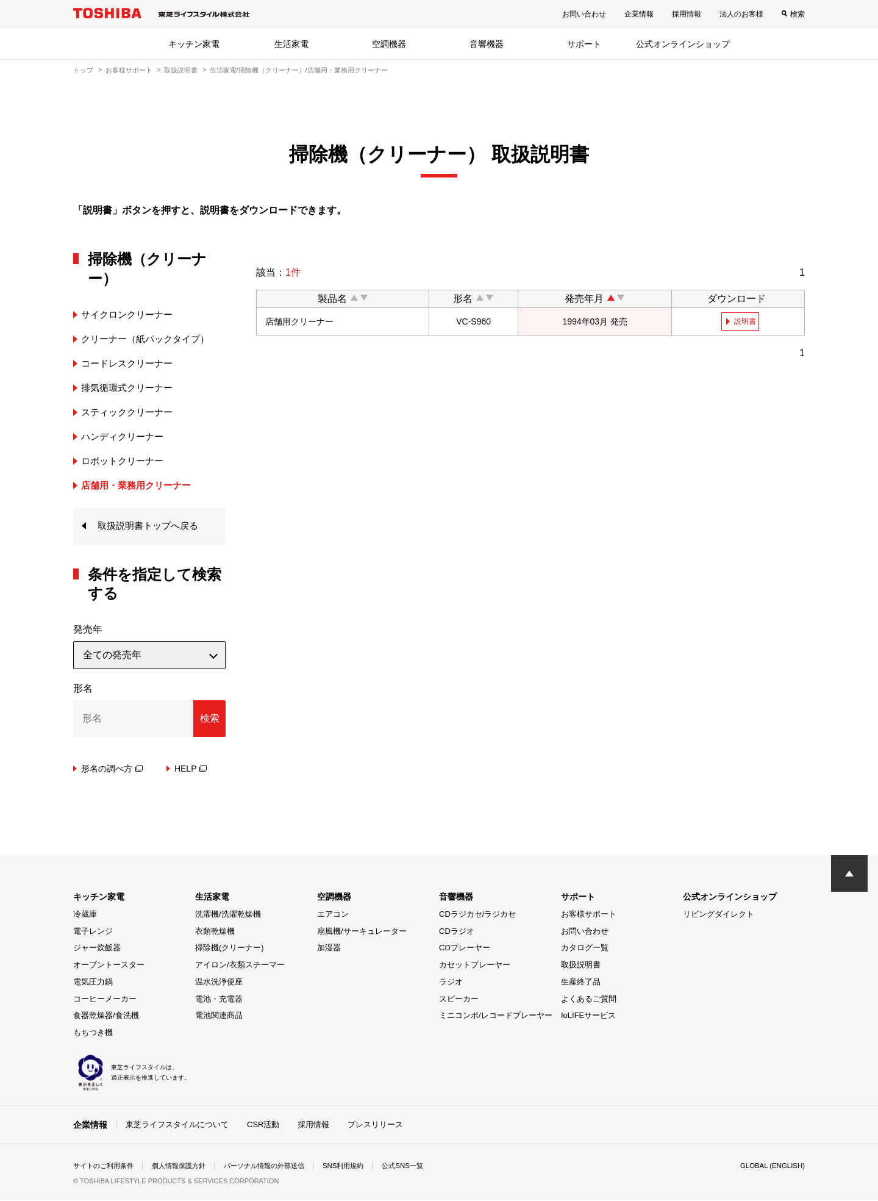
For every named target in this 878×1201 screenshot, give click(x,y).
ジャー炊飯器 (97, 948)
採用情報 (686, 14)
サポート (584, 44)
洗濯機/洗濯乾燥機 (228, 914)
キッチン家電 (194, 44)
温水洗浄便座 (219, 982)
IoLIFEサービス (588, 1016)
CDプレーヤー (464, 948)
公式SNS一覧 (425, 1167)
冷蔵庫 (85, 914)
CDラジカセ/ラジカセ (477, 914)
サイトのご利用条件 (106, 1167)
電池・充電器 (219, 999)
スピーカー (459, 999)
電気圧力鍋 (93, 982)
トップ (83, 70)
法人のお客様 (741, 14)
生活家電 (291, 44)
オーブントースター (109, 965)
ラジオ (451, 982)
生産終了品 (581, 982)
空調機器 (389, 44)
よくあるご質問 (588, 999)
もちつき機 (93, 1033)
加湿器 (329, 948)
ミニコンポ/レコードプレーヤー (495, 1016)
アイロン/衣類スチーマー (240, 965)
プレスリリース (375, 1125)
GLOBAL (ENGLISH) (771, 1167)
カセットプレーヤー (474, 965)
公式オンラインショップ (683, 44)
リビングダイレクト (718, 914)
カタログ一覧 (585, 948)
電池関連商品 (219, 1016)
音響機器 (486, 44)
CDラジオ (456, 931)
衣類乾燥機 (215, 931)
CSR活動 (263, 1125)
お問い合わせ (584, 14)
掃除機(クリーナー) (229, 948)
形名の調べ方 (112, 769)
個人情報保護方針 (186, 1167)
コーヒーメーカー (105, 999)
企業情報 (639, 14)
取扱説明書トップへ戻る (151, 526)
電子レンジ (93, 931)
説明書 (746, 321)
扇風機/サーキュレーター (362, 931)
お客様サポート (128, 70)
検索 (797, 14)
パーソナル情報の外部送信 (278, 1167)
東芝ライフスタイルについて (177, 1125)
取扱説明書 (181, 70)
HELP (190, 769)
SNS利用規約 (362, 1167)
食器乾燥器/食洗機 (106, 1016)
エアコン (333, 914)
